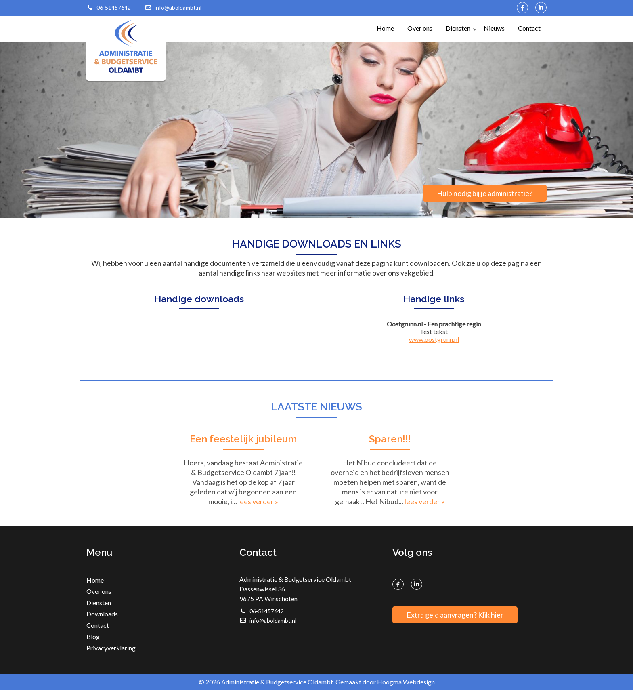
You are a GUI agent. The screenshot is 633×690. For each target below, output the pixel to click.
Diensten (461, 24)
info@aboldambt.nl (173, 7)
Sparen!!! (390, 439)
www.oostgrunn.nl (434, 339)
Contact (529, 28)
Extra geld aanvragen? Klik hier (455, 614)
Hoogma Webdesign (406, 682)
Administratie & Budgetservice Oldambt (277, 682)
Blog (93, 636)
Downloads (102, 614)
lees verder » (258, 501)
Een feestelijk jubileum (243, 439)
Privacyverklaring (111, 648)
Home (385, 28)
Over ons (419, 28)
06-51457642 (108, 7)
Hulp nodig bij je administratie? (484, 193)
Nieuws (494, 28)
